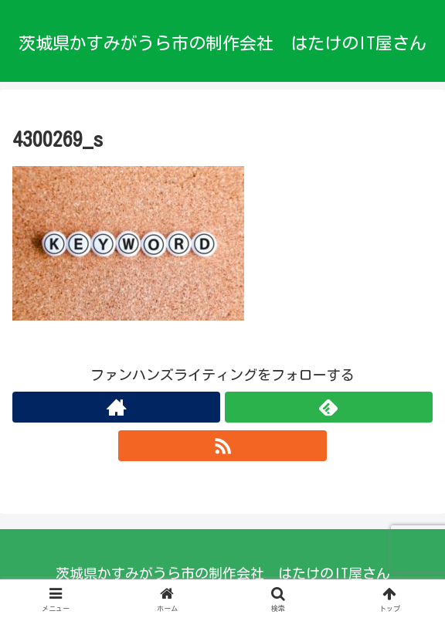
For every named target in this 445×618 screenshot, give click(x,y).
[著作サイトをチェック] (116, 407)
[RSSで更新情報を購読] (222, 445)
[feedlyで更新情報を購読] (329, 407)
